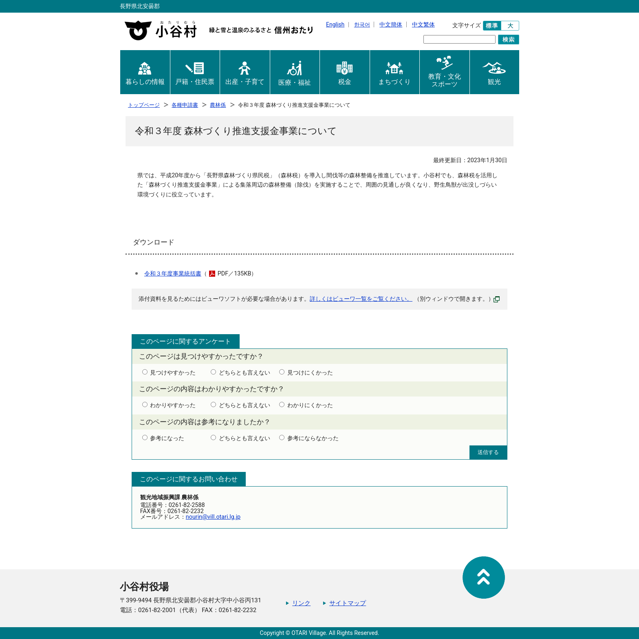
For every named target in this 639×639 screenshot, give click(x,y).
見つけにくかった (310, 373)
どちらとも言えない (244, 373)
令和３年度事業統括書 (172, 273)
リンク (301, 603)
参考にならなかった (313, 438)
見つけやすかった (173, 373)
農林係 (218, 105)
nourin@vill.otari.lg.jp (213, 516)
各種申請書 (185, 105)
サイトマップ (347, 603)
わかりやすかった (173, 405)
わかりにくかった (310, 405)
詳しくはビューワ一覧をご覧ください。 (361, 298)
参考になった (167, 438)
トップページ (144, 105)
